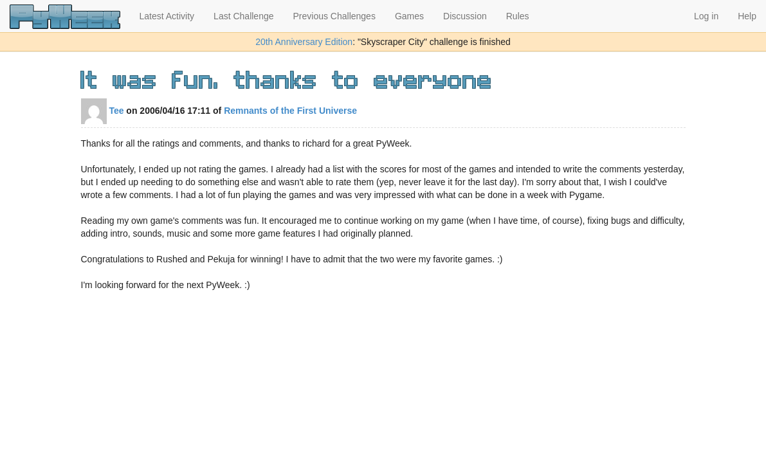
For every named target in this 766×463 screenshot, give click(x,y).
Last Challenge (243, 16)
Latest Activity (167, 16)
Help (747, 16)
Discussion (465, 16)
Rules (517, 16)
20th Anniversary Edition (303, 42)
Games (409, 16)
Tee (102, 110)
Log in (706, 16)
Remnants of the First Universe (290, 110)
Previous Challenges (334, 16)
